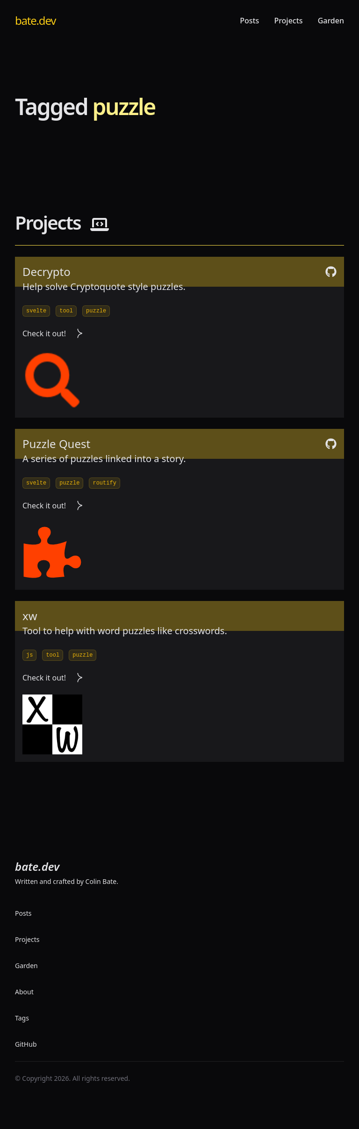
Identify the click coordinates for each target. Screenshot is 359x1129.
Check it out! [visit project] (52, 333)
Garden (331, 20)
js (29, 655)
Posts (249, 20)
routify (104, 483)
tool (66, 311)
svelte (36, 311)
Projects (288, 20)
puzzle (96, 311)
